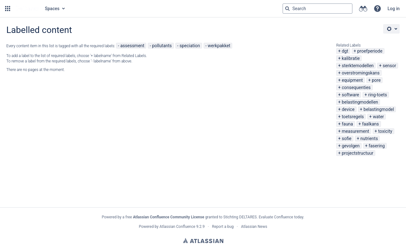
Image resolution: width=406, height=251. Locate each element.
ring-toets (377, 94)
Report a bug (222, 226)
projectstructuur (357, 153)
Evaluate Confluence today (281, 217)
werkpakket (219, 45)
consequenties (356, 87)
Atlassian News (254, 226)
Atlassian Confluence (177, 226)
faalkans (370, 123)
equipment (352, 80)
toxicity (385, 131)
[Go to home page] (27, 8)
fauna (347, 123)
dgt (345, 51)
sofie (346, 138)
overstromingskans (360, 72)
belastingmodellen (360, 102)
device (348, 109)
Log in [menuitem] (394, 8)
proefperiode (369, 51)
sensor (389, 65)
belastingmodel (378, 109)
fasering (377, 145)
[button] (7, 8)
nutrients (369, 138)
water (378, 116)
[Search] (287, 8)
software (350, 94)
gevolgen (350, 145)
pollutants (162, 45)
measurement (355, 131)
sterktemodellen (358, 65)
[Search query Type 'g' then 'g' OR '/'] (317, 8)
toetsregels (353, 116)
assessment (132, 45)
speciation (190, 45)
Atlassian (203, 240)
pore (376, 80)
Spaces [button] (52, 8)
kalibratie (351, 58)
